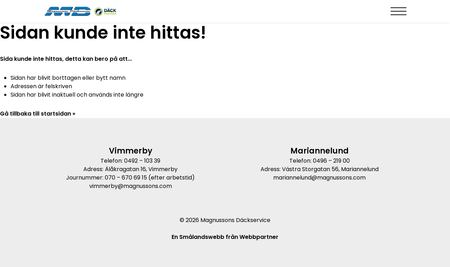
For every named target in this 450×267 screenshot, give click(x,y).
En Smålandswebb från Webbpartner (225, 237)
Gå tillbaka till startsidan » (37, 114)
